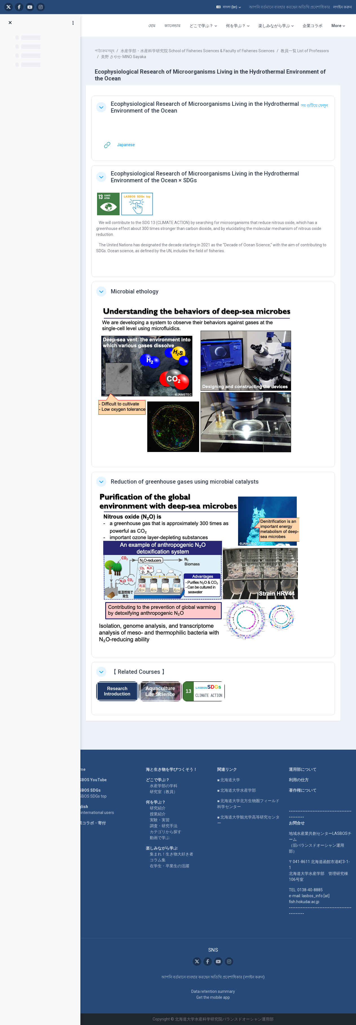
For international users (95, 812)
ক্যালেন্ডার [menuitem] (172, 25)
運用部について (303, 769)
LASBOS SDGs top (92, 796)
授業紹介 (158, 814)
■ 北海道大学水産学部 (237, 790)
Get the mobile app (213, 997)
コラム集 (158, 860)
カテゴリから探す (166, 831)
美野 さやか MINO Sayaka (125, 56)
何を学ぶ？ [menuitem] (236, 25)
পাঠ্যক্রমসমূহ (106, 51)
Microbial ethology (136, 291)
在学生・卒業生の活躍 (170, 866)
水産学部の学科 (164, 785)
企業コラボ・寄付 (91, 823)
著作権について (303, 790)
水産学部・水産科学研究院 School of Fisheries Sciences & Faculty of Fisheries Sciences (199, 51)
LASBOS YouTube (92, 780)
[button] (228, 7)
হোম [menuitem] (151, 25)
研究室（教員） (164, 791)
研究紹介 (158, 808)
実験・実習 (160, 820)
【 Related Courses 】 (140, 671)
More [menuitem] (336, 25)
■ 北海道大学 (229, 780)
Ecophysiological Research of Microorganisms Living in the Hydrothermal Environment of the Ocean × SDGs (206, 177)
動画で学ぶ (160, 837)
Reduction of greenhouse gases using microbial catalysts (186, 481)
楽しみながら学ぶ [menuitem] (274, 25)
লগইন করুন (342, 7)
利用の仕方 (299, 780)
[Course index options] (73, 23)
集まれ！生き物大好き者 (172, 854)
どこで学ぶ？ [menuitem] (201, 25)
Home (81, 769)
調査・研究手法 (164, 826)
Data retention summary (214, 991)
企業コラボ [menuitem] (312, 25)
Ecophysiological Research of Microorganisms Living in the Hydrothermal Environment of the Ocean (206, 107)
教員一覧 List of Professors (306, 51)
